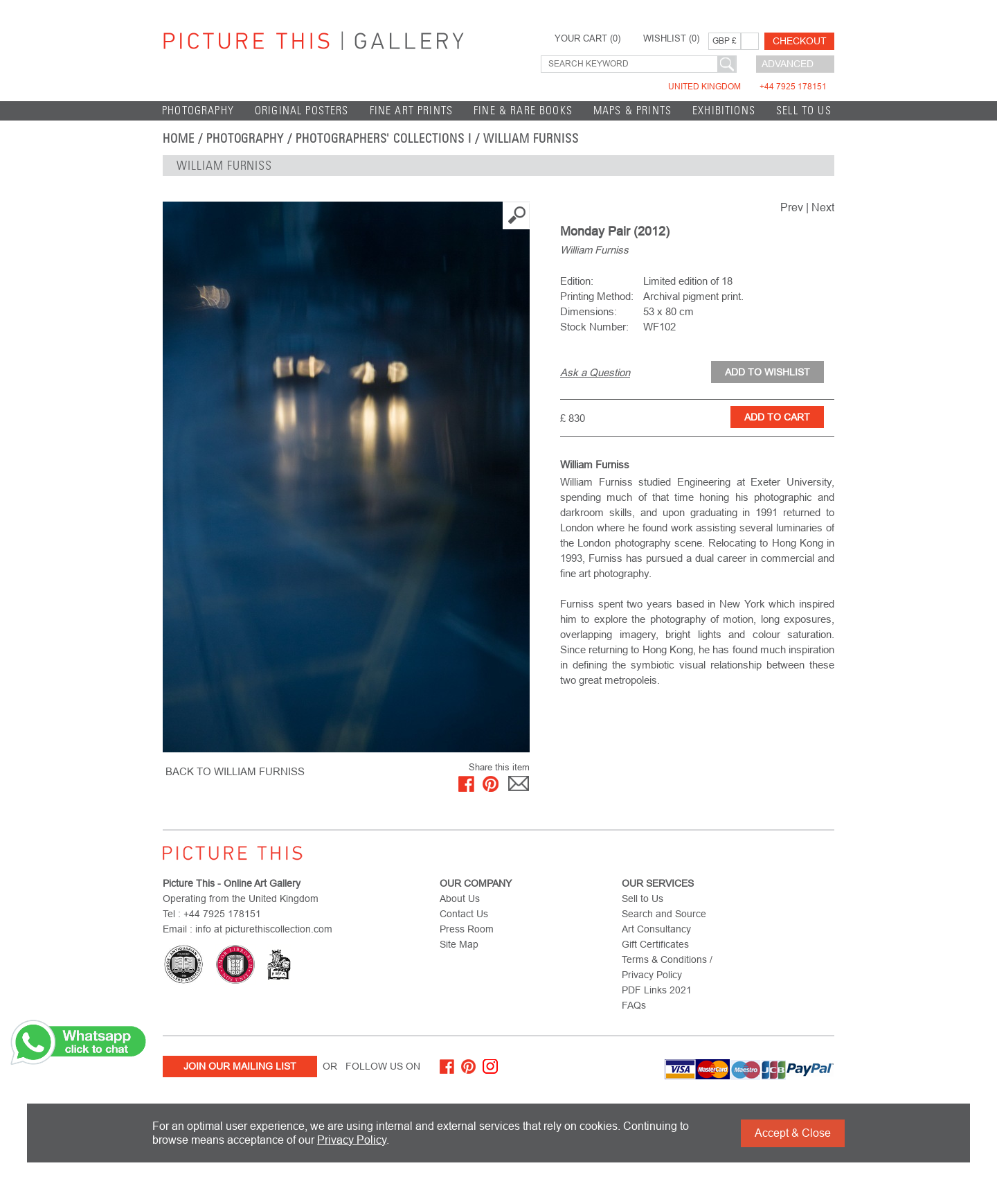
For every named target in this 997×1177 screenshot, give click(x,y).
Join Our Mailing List (239, 1066)
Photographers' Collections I (383, 138)
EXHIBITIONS (723, 110)
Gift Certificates (655, 944)
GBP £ (724, 41)
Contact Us (464, 913)
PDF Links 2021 (657, 989)
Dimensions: (588, 311)
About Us (460, 898)
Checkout (800, 40)
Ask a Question (595, 372)
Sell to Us (804, 110)
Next (822, 207)
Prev (791, 207)
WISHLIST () (671, 39)
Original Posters (302, 110)
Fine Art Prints (411, 110)
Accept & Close (793, 1133)
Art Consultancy (656, 929)
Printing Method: (597, 296)
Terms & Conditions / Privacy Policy (667, 967)
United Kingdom (747, 86)
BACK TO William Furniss (235, 771)
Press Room (467, 929)
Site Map (459, 944)
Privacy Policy (351, 1140)
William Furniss (531, 138)
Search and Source (664, 913)
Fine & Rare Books (523, 110)
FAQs (634, 1005)
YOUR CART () (587, 39)
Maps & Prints (632, 110)
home (179, 138)
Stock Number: (594, 327)
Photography (198, 110)
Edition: (576, 281)
